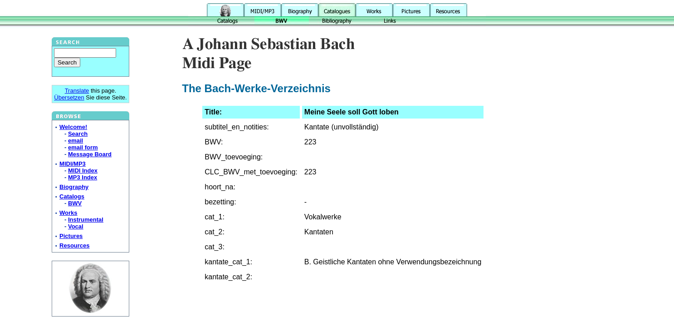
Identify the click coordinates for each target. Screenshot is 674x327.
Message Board (90, 154)
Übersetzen (69, 97)
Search (78, 133)
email (75, 140)
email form (83, 147)
